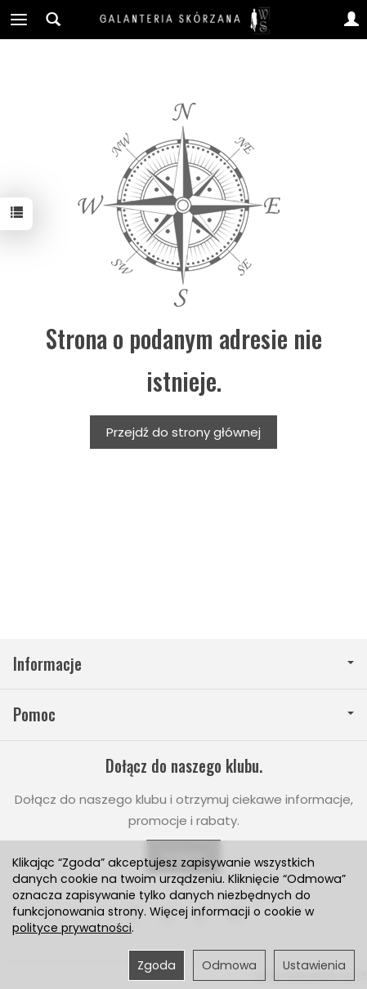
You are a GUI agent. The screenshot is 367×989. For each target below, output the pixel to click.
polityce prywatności (72, 928)
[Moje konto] (351, 19)
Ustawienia (314, 965)
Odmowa (229, 965)
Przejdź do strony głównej (183, 432)
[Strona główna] (184, 19)
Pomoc (183, 714)
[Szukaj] (53, 19)
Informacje (183, 664)
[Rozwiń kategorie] (19, 19)
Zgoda (156, 965)
